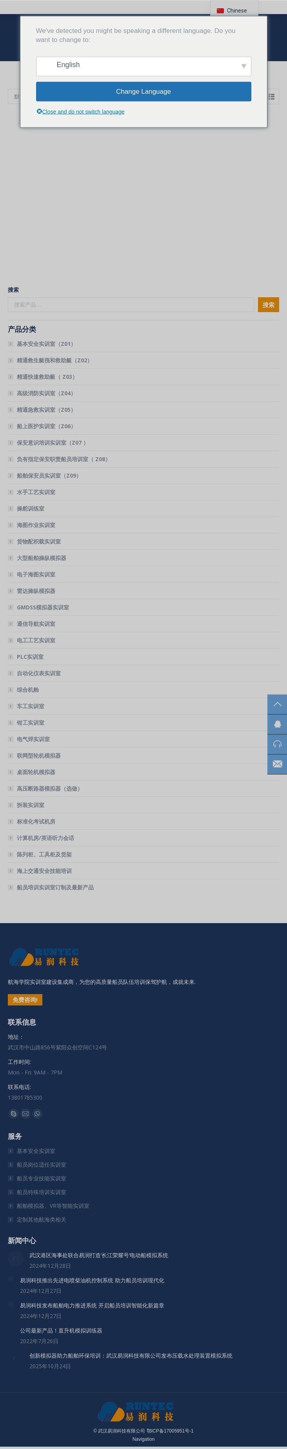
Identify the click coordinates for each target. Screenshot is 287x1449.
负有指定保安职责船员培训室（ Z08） (64, 459)
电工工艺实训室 (36, 640)
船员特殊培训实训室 (41, 1192)
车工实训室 (30, 706)
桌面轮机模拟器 (36, 772)
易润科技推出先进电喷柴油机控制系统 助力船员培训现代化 (92, 1280)
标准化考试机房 (36, 821)
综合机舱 (28, 689)
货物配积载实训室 (39, 541)
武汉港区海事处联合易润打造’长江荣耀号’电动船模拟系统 (98, 1255)
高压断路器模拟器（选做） (50, 788)
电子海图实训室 (36, 574)
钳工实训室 (30, 722)
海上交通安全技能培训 (44, 870)
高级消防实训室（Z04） (46, 393)
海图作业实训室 (36, 525)
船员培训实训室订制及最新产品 (55, 887)
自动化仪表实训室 (39, 673)
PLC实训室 (30, 656)
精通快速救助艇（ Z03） (47, 376)
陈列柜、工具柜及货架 (44, 854)
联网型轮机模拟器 (39, 755)
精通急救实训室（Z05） (46, 409)
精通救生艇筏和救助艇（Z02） (55, 360)
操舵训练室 (30, 508)
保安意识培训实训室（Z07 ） (53, 442)
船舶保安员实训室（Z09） (49, 475)
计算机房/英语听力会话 (45, 838)
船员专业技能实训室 (41, 1178)
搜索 (13, 289)
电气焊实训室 (33, 739)
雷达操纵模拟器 (36, 591)
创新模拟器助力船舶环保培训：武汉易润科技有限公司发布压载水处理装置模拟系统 (131, 1355)
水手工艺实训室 (36, 492)
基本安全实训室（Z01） (46, 343)
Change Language (143, 91)
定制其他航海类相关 (41, 1219)
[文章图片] (16, 1259)
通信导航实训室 (36, 623)
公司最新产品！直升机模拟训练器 (61, 1330)
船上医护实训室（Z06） (46, 426)
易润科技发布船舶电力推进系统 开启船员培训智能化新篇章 (92, 1305)
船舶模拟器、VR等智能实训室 (53, 1205)
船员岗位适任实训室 (41, 1164)
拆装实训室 (30, 805)
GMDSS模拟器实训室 (43, 607)
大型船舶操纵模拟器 (41, 558)
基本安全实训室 (36, 1150)
